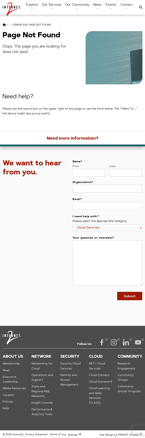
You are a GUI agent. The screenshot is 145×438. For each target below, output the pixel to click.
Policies (8, 401)
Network (42, 357)
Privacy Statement (36, 434)
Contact (126, 6)
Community (130, 357)
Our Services (52, 6)
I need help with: (86, 216)
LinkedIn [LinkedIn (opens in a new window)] (126, 342)
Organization (83, 182)
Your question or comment (93, 238)
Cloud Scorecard (100, 381)
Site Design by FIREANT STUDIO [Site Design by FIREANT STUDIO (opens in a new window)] (121, 435)
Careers (8, 395)
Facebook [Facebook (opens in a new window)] (102, 342)
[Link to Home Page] (4, 25)
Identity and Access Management (69, 380)
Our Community (77, 6)
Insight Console (42, 402)
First (76, 166)
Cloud (95, 357)
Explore (32, 6)
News (97, 6)
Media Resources (14, 388)
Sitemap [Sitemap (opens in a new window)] (75, 435)
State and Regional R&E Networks (41, 391)
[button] (12, 7)
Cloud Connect (99, 375)
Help (6, 408)
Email (77, 199)
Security (69, 357)
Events (111, 6)
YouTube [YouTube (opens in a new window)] (138, 342)
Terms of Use (58, 434)
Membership (11, 363)
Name (77, 161)
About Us (13, 357)
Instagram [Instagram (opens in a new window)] (114, 342)
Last (113, 166)
